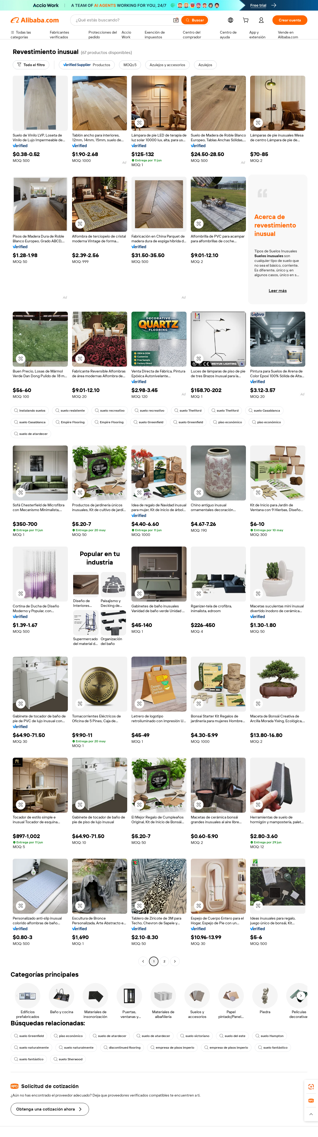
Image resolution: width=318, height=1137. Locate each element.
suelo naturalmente (31, 1047)
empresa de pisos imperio (172, 1047)
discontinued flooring (122, 1047)
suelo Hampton (269, 1036)
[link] (311, 1087)
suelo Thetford (187, 410)
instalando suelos (29, 410)
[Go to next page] (175, 961)
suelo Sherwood (68, 1059)
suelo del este (232, 1036)
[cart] (247, 21)
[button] (176, 20)
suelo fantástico (273, 1047)
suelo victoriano (194, 1036)
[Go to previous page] (143, 961)
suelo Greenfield (148, 422)
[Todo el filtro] (31, 64)
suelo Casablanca (264, 410)
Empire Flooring (70, 422)
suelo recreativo (110, 410)
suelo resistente (70, 410)
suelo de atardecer (31, 434)
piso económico (227, 422)
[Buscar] (194, 20)
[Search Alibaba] (122, 20)
